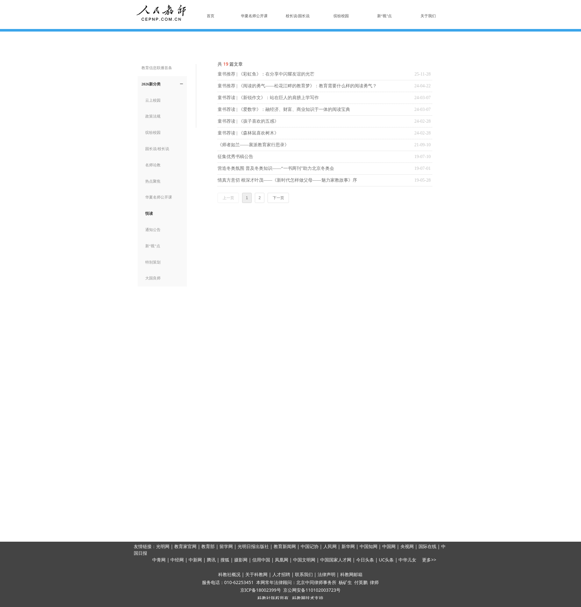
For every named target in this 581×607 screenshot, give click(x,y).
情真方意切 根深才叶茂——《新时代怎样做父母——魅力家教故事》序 (287, 180)
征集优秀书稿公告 (235, 156)
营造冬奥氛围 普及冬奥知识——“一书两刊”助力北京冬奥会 (276, 168)
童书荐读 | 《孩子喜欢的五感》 (248, 121)
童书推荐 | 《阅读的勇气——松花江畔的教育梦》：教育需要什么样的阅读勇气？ (297, 85)
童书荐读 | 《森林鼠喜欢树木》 (248, 133)
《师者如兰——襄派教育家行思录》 (253, 144)
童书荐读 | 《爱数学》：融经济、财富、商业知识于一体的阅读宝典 (284, 109)
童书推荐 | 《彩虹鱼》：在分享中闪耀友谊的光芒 (266, 74)
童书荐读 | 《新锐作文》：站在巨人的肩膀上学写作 (268, 97)
